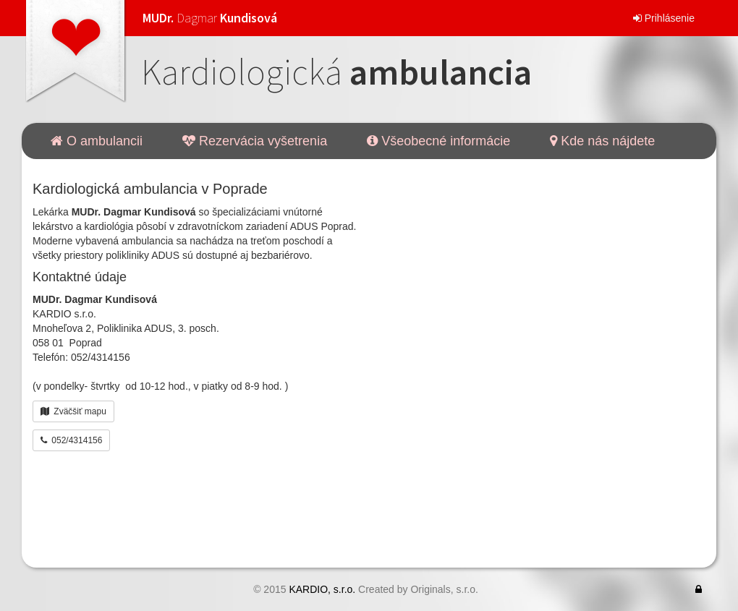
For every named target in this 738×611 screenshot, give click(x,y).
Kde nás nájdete (602, 141)
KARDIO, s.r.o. (322, 589)
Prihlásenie (664, 18)
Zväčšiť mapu (73, 411)
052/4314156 (71, 440)
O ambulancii (97, 141)
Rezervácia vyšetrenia (254, 141)
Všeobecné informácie (438, 141)
